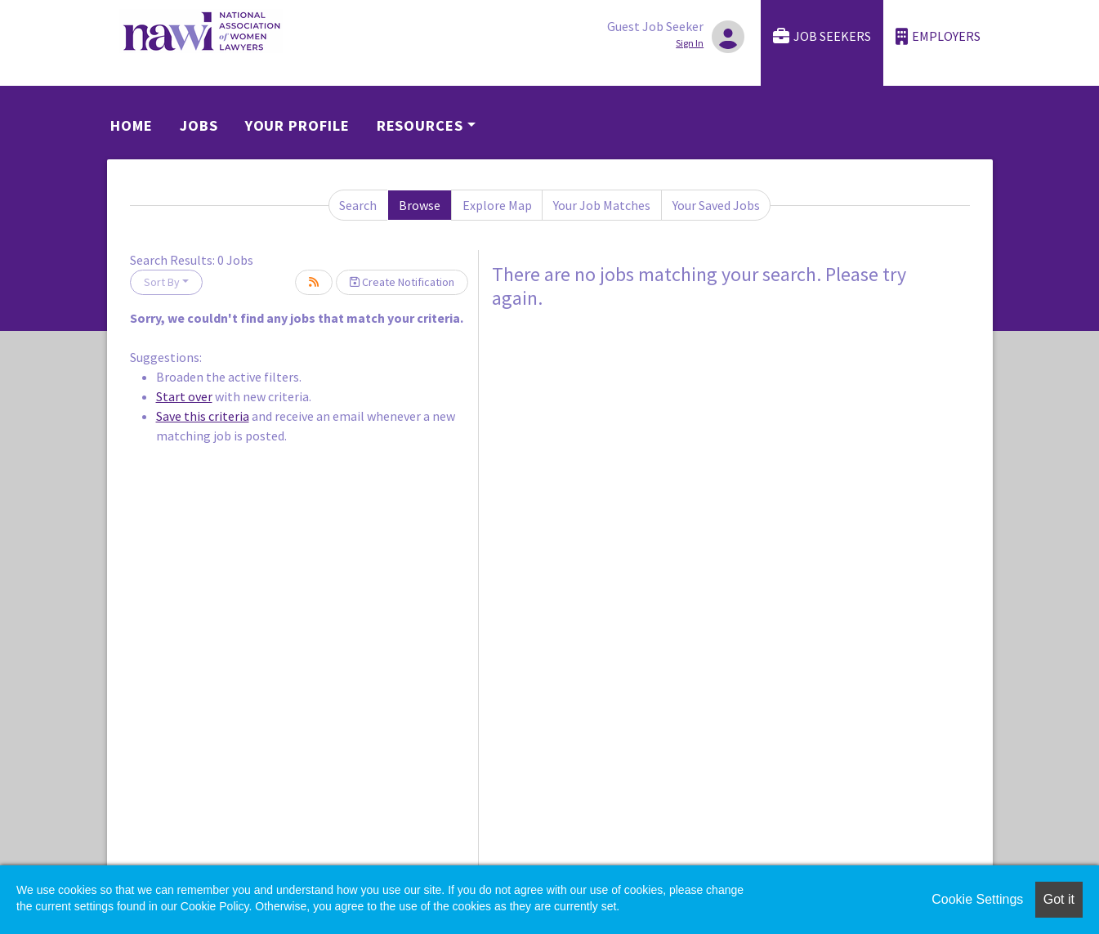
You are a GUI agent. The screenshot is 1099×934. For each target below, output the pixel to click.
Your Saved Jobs (716, 205)
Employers (938, 36)
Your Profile (297, 125)
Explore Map (497, 205)
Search (358, 205)
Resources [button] (420, 125)
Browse (419, 205)
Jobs (199, 125)
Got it (1058, 899)
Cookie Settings (977, 899)
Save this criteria (202, 416)
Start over (184, 396)
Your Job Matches (601, 205)
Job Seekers (822, 36)
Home (131, 125)
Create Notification (402, 282)
